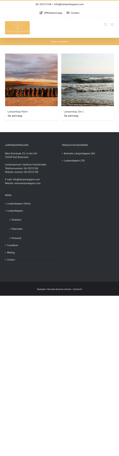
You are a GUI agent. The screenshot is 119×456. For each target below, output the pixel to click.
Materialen (17, 228)
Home (54, 41)
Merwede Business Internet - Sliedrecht (64, 289)
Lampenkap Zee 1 (74, 111)
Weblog (11, 252)
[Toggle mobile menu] (112, 24)
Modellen (16, 219)
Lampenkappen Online (19, 203)
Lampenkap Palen (18, 111)
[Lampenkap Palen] (31, 80)
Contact (11, 259)
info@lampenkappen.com (69, 4)
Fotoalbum (12, 245)
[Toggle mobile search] (105, 24)
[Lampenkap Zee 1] (87, 80)
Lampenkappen (72, 160)
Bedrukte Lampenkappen (77, 153)
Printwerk (16, 238)
